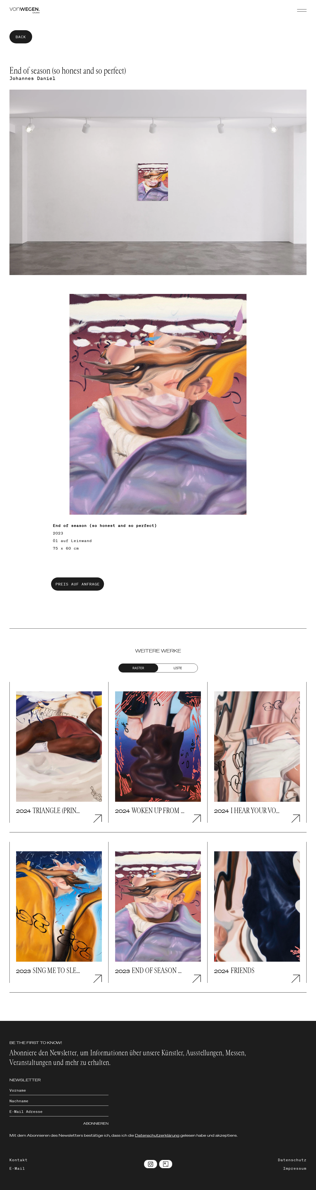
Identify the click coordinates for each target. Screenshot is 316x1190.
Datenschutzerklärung (157, 1135)
